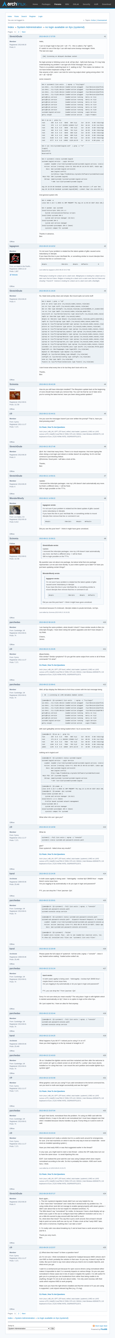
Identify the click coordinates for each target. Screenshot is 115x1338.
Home (35, 4)
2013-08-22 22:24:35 (47, 874)
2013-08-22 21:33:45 (47, 649)
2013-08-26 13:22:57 (47, 1247)
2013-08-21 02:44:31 (47, 414)
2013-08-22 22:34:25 (47, 1036)
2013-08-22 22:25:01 (47, 900)
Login (40, 16)
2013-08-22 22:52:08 (47, 1078)
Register (32, 16)
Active (93, 20)
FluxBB (104, 1329)
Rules (16, 16)
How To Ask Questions (56, 427)
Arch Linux (14, 4)
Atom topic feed (101, 1326)
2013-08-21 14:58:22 (47, 498)
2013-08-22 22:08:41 (47, 684)
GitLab (76, 4)
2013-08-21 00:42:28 (47, 384)
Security (86, 4)
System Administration (29, 27)
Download (106, 4)
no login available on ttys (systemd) (64, 27)
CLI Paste (43, 427)
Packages (46, 4)
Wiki (67, 4)
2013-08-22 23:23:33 (47, 1133)
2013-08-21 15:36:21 (47, 538)
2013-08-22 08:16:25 (47, 622)
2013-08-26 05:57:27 (47, 1194)
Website (15, 275)
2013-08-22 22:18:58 (47, 827)
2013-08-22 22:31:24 (47, 968)
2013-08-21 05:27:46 (47, 447)
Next (23, 32)
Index (10, 16)
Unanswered (102, 20)
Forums (57, 4)
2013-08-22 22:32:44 (47, 1013)
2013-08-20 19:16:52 (47, 246)
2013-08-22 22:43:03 (47, 1055)
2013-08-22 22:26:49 (47, 949)
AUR (96, 4)
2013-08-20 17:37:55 (47, 36)
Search (24, 16)
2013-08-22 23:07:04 (47, 1111)
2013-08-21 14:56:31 (47, 476)
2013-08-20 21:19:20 (47, 291)
